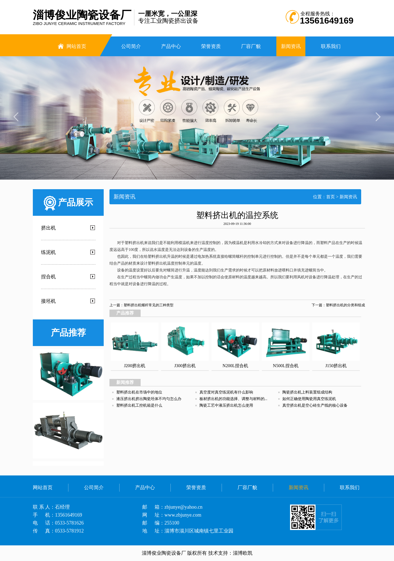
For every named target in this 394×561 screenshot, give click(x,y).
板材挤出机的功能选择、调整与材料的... (233, 399)
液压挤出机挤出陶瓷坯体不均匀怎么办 (148, 399)
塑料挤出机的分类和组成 (345, 305)
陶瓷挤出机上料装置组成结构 (307, 392)
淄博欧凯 (243, 553)
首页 (330, 196)
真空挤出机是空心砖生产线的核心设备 (314, 405)
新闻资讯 (348, 196)
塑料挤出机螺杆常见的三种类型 (148, 305)
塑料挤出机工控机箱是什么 (139, 405)
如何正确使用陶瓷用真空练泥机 (309, 399)
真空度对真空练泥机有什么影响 (226, 392)
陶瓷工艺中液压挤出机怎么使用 (226, 405)
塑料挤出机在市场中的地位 (139, 392)
